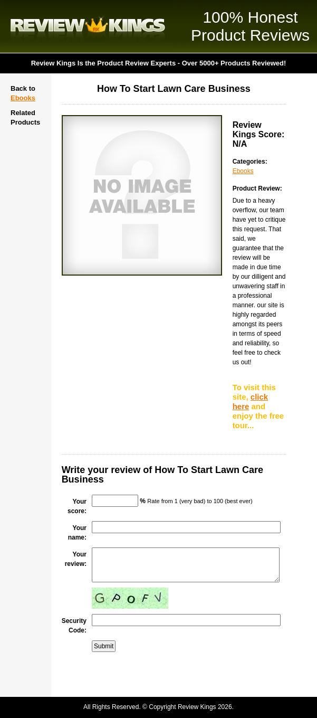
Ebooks (23, 98)
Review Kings (88, 26)
